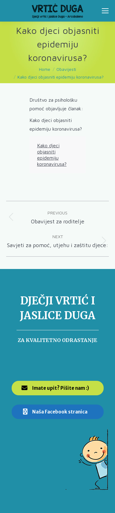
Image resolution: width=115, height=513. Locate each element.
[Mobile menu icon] (105, 10)
